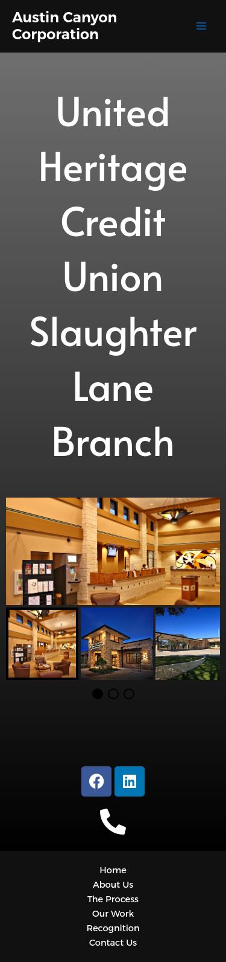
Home (112, 870)
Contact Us (113, 942)
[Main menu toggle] (201, 26)
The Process (113, 899)
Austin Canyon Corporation (64, 25)
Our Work (113, 913)
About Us (113, 884)
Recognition (112, 928)
